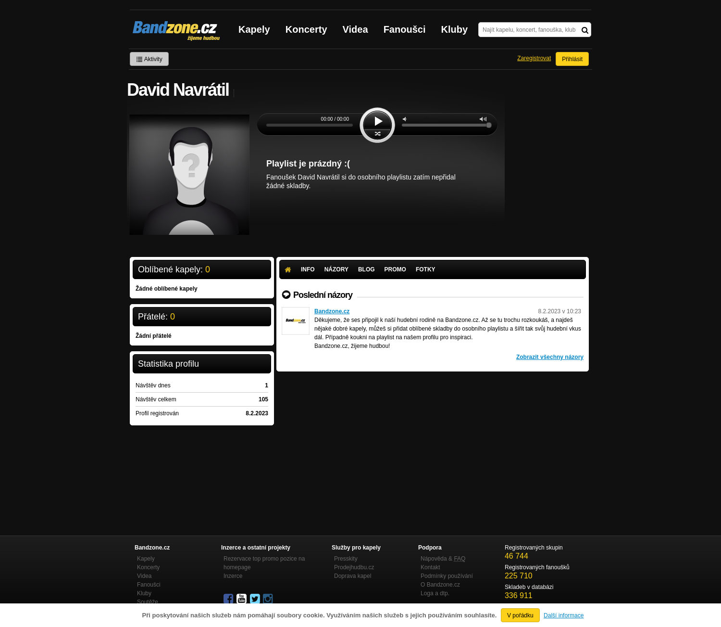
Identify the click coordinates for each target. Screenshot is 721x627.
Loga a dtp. (435, 593)
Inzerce (233, 576)
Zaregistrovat (534, 58)
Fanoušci (405, 29)
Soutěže (147, 602)
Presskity (346, 558)
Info (308, 269)
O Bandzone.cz (440, 584)
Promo (395, 269)
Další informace (564, 615)
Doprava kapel (352, 576)
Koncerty (306, 29)
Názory (336, 269)
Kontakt (430, 567)
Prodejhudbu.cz (354, 567)
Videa (355, 29)
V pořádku (520, 615)
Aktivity (149, 59)
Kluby (454, 29)
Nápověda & (443, 558)
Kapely (254, 29)
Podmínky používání (447, 576)
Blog (366, 269)
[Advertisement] (432, 443)
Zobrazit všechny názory (550, 357)
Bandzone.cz (331, 311)
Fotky (425, 269)
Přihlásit (572, 59)
